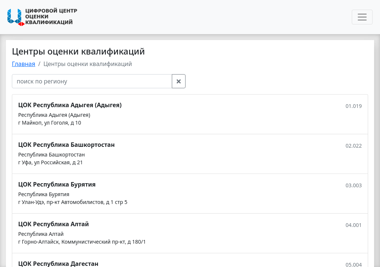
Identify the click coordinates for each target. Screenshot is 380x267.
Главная (23, 64)
